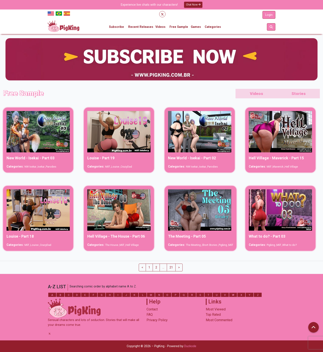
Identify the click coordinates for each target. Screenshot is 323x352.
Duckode (190, 346)
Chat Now (193, 4)
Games (196, 27)
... (163, 267)
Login (269, 15)
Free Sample (179, 27)
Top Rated (213, 315)
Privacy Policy (157, 320)
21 (171, 267)
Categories (213, 27)
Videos (160, 27)
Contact (152, 309)
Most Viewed (216, 309)
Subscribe (116, 27)
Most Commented (219, 320)
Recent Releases (140, 27)
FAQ (150, 315)
